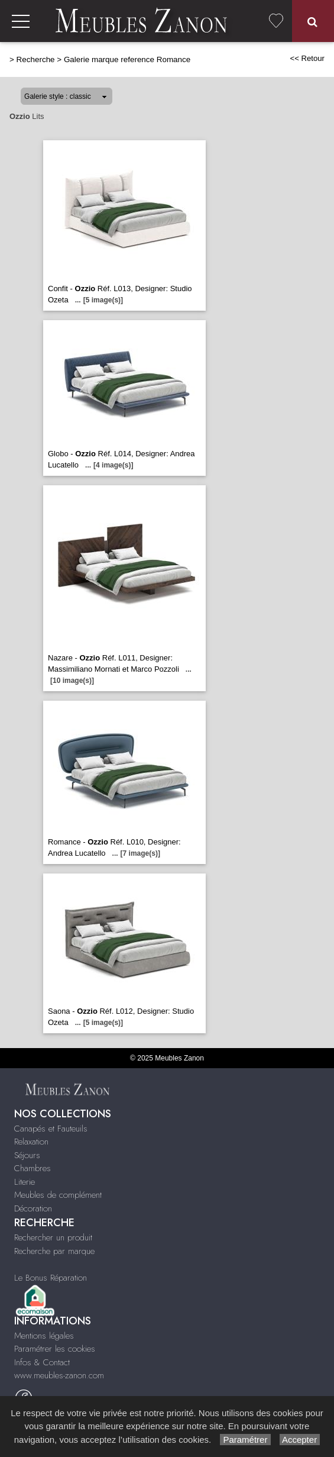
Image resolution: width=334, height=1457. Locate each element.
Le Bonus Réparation (50, 1277)
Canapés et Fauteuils (50, 1128)
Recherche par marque (54, 1251)
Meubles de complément (58, 1194)
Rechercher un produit (53, 1237)
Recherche (36, 59)
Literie (24, 1181)
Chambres (32, 1168)
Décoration (33, 1208)
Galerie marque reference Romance (127, 59)
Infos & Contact (42, 1362)
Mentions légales (44, 1335)
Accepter (300, 1440)
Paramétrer (245, 1440)
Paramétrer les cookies (54, 1348)
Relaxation (31, 1141)
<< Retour (307, 58)
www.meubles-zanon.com (59, 1375)
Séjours (27, 1155)
